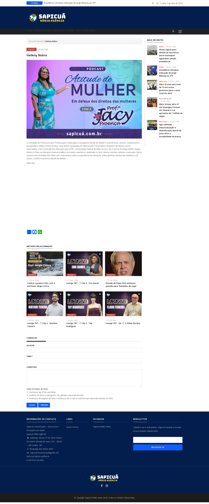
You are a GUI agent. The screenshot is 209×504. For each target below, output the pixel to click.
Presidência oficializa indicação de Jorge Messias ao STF (70, 3)
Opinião (82, 32)
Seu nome (30, 347)
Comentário (32, 369)
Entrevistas (69, 32)
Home (31, 32)
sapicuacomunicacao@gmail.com (43, 454)
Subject (30, 358)
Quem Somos (106, 32)
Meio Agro (163, 83)
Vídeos (93, 32)
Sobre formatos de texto (37, 390)
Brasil (161, 48)
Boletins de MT (165, 100)
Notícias (42, 32)
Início (31, 43)
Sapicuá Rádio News (102, 428)
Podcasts (54, 32)
